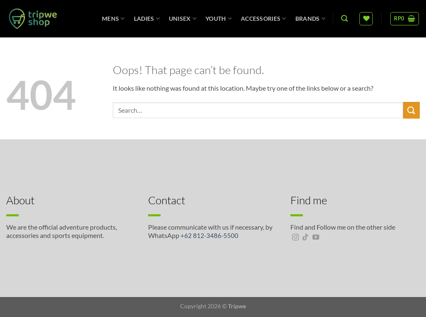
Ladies (147, 18)
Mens (113, 18)
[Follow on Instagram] (295, 237)
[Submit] (411, 110)
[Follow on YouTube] (315, 237)
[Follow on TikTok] (305, 237)
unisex (182, 18)
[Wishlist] (366, 18)
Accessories (263, 18)
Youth (219, 18)
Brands (310, 18)
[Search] (344, 18)
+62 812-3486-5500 (209, 235)
